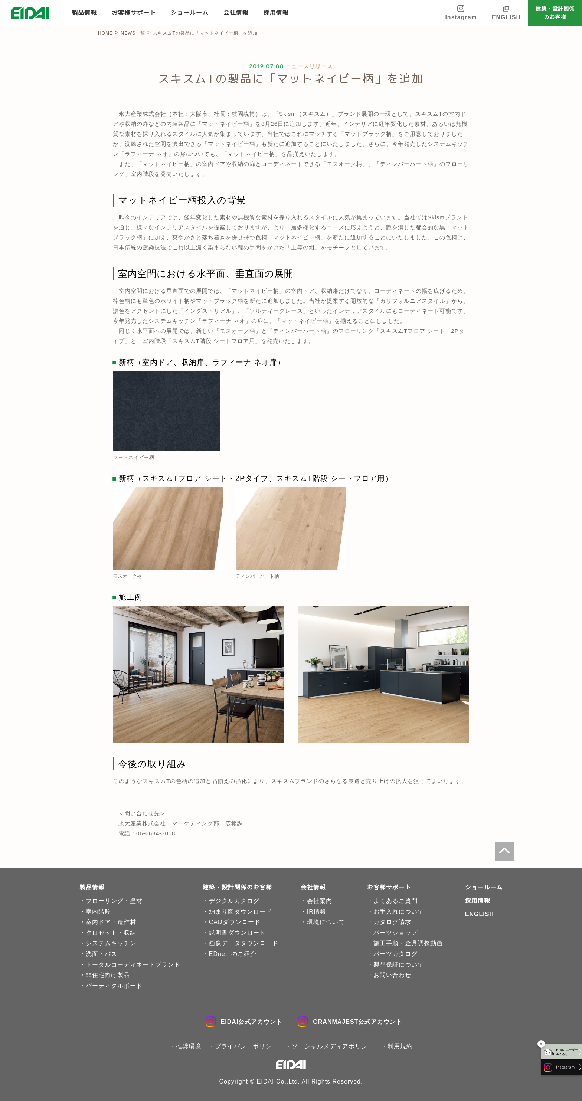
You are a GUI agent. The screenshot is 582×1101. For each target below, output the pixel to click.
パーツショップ (395, 933)
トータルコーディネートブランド (133, 964)
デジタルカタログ (234, 901)
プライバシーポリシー (246, 1046)
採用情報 (276, 13)
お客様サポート (134, 13)
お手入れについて (398, 911)
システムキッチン (111, 943)
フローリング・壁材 (114, 901)
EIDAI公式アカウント (244, 1021)
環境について (326, 922)
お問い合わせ (392, 975)
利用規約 (400, 1046)
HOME (105, 33)
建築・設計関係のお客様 (555, 13)
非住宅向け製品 (108, 975)
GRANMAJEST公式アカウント (350, 1021)
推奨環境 (188, 1046)
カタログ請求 (392, 922)
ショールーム (190, 13)
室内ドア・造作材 (111, 922)
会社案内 (319, 901)
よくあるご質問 (395, 901)
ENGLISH (506, 17)
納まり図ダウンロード (240, 911)
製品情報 (84, 13)
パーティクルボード (114, 986)
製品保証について (398, 964)
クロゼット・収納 (111, 933)
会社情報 (236, 13)
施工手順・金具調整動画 (408, 943)
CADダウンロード (235, 922)
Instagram (461, 12)
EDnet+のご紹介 (232, 954)
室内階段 (98, 911)
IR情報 (316, 911)
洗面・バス (101, 954)
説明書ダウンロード (237, 933)
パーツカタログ (395, 954)
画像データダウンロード (243, 943)
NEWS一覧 (133, 33)
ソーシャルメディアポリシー (333, 1046)
